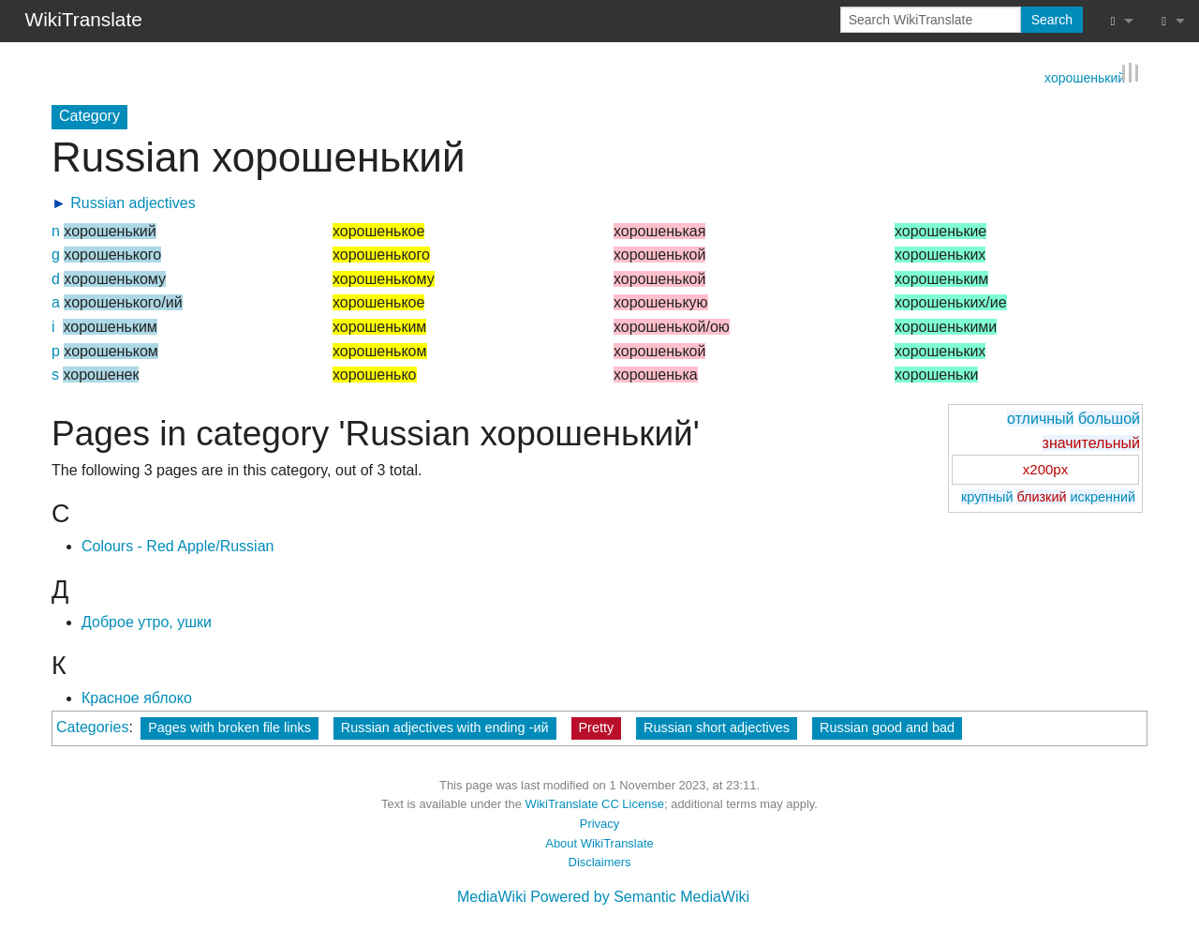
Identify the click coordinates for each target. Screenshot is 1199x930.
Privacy (599, 824)
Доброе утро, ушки (146, 622)
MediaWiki (491, 897)
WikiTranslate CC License (594, 804)
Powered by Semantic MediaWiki (639, 897)
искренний (1102, 496)
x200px (1045, 469)
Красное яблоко (136, 698)
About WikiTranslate (599, 842)
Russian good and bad (887, 726)
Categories (92, 726)
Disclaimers (600, 862)
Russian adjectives (132, 202)
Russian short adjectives (717, 726)
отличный (1040, 419)
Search (1052, 19)
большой (1109, 419)
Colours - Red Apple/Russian (177, 546)
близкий (1041, 496)
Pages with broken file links (229, 726)
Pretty (596, 726)
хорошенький (1084, 75)
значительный (1091, 442)
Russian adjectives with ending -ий (445, 726)
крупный (987, 496)
